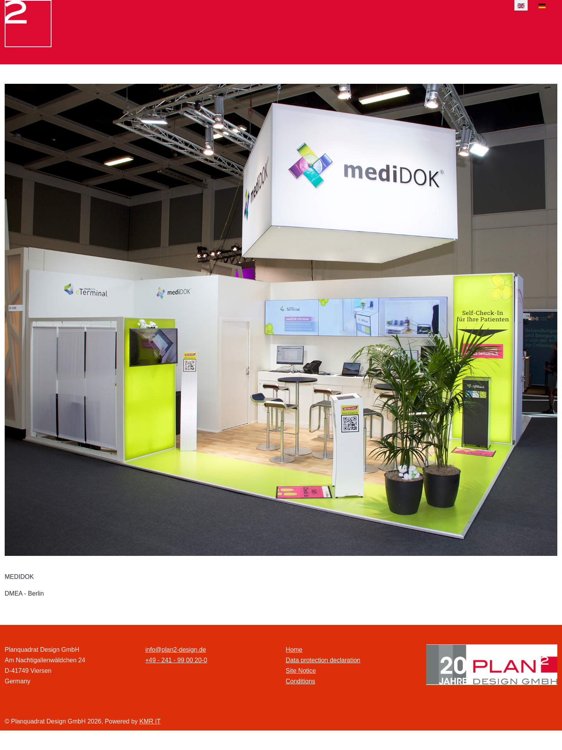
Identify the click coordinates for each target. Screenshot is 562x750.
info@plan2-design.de (175, 649)
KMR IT (149, 721)
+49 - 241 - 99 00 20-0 (176, 660)
